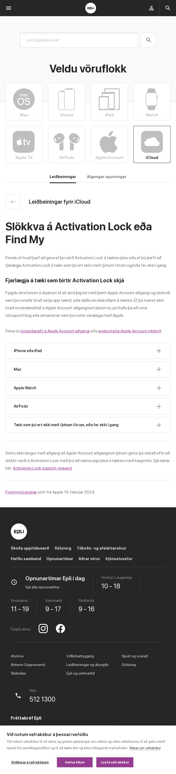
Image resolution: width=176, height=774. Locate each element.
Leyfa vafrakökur (115, 762)
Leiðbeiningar (63, 177)
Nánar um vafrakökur (145, 748)
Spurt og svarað (135, 656)
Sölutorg (63, 548)
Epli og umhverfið (80, 673)
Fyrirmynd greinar (21, 492)
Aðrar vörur (89, 559)
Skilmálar (18, 673)
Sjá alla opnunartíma (42, 587)
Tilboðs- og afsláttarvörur (101, 548)
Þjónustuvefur (119, 559)
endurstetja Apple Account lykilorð (129, 331)
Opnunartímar (59, 559)
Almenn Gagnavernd (28, 664)
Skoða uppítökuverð (30, 548)
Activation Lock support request (42, 468)
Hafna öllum (74, 762)
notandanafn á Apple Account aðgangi (55, 331)
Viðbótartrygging (80, 656)
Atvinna (17, 656)
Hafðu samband (26, 559)
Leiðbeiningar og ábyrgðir (87, 664)
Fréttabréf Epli (26, 718)
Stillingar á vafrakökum (30, 762)
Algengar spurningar (106, 177)
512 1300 (42, 699)
